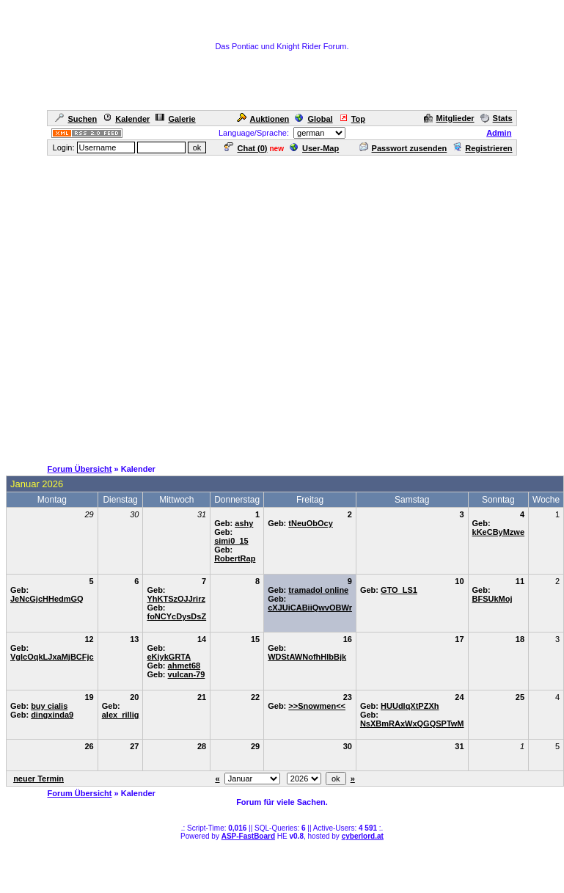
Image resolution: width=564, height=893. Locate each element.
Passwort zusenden (403, 148)
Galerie (175, 118)
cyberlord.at (363, 836)
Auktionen (263, 118)
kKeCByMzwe (498, 532)
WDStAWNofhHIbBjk (307, 656)
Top (352, 118)
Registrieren (482, 148)
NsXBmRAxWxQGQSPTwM (412, 723)
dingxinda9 (52, 714)
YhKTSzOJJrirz (176, 598)
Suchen (76, 118)
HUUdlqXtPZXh (410, 705)
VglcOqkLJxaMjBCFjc (52, 656)
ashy (244, 523)
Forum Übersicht (79, 468)
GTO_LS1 (399, 590)
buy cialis (49, 705)
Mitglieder (449, 118)
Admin (498, 132)
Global (313, 118)
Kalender (126, 118)
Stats (496, 118)
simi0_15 (231, 540)
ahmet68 (184, 665)
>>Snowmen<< (316, 705)
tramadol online (318, 590)
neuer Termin (38, 778)
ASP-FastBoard (248, 836)
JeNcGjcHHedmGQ (47, 598)
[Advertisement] (279, 306)
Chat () (245, 148)
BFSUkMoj (492, 598)
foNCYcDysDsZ (176, 616)
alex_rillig (120, 714)
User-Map (314, 148)
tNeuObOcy (310, 523)
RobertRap (234, 558)
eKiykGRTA (169, 656)
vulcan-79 (186, 674)
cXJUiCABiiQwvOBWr (310, 607)
